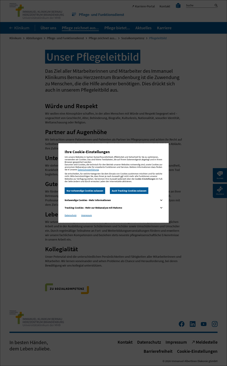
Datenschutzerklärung (88, 169)
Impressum (86, 215)
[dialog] (113, 183)
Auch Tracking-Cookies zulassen (129, 190)
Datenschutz (70, 215)
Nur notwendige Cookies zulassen (85, 190)
